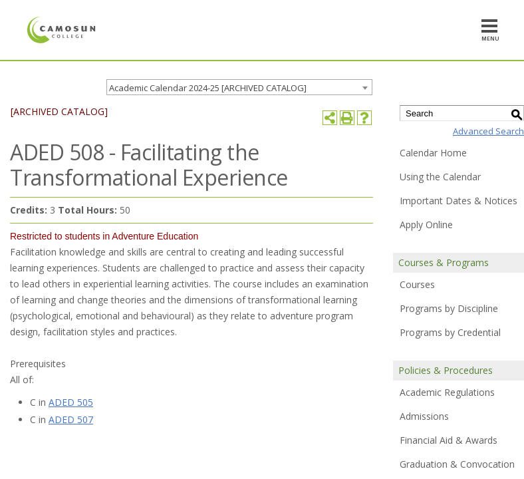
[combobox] (239, 87)
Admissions (424, 416)
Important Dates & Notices (458, 200)
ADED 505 (71, 402)
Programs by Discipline (449, 308)
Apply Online (426, 224)
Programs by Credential (450, 332)
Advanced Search (488, 131)
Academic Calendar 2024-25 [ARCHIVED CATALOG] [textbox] (208, 88)
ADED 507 (71, 419)
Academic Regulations (447, 392)
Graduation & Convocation (457, 464)
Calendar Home (433, 152)
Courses (417, 284)
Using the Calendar (440, 176)
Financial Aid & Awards (448, 440)
